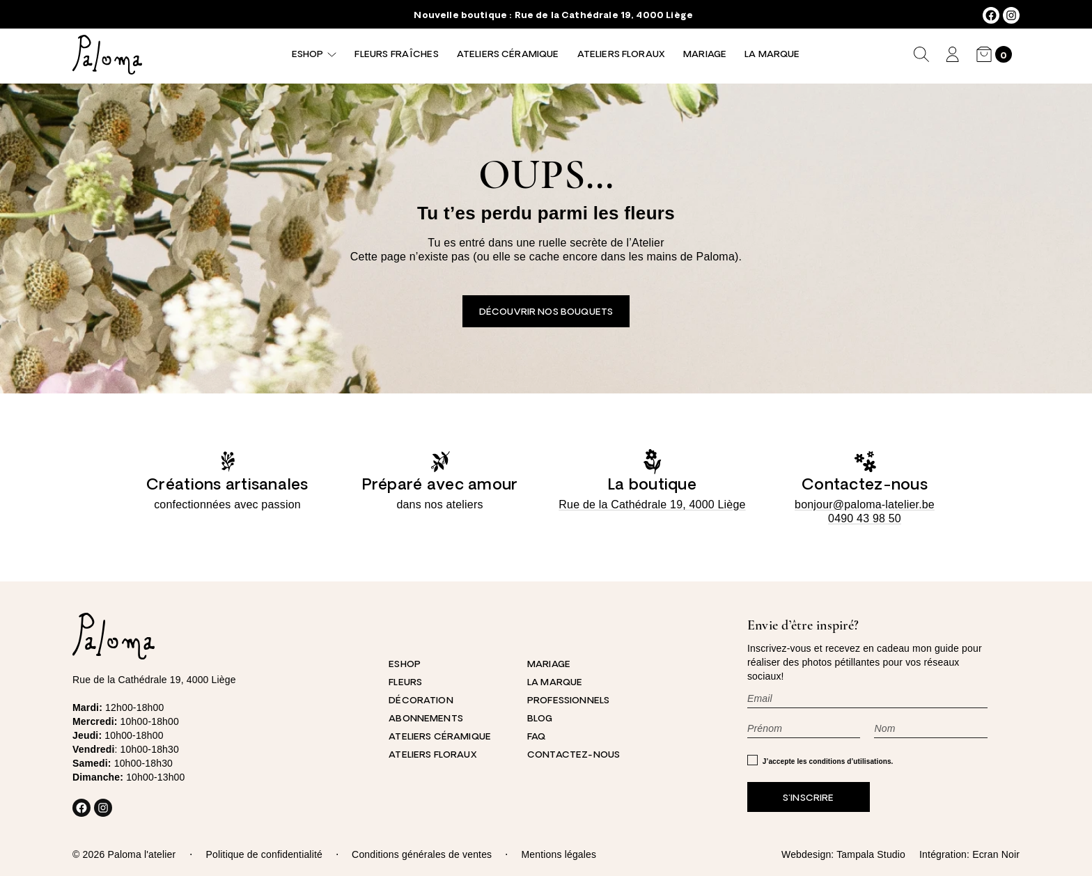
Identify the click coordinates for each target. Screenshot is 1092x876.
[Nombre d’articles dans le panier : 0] (994, 54)
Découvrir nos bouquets (546, 312)
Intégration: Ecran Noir (969, 854)
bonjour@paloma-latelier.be (865, 504)
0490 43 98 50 (864, 518)
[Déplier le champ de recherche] (921, 54)
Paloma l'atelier (141, 854)
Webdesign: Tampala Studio (843, 854)
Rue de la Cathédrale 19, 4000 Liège (604, 15)
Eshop (307, 54)
